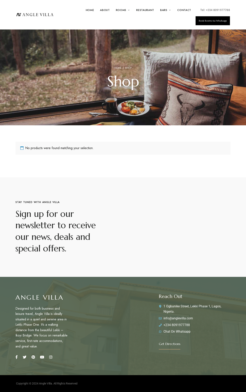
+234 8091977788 (218, 10)
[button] (213, 20)
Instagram (50, 357)
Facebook (16, 357)
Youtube (42, 357)
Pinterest (33, 357)
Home (118, 68)
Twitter (24, 357)
